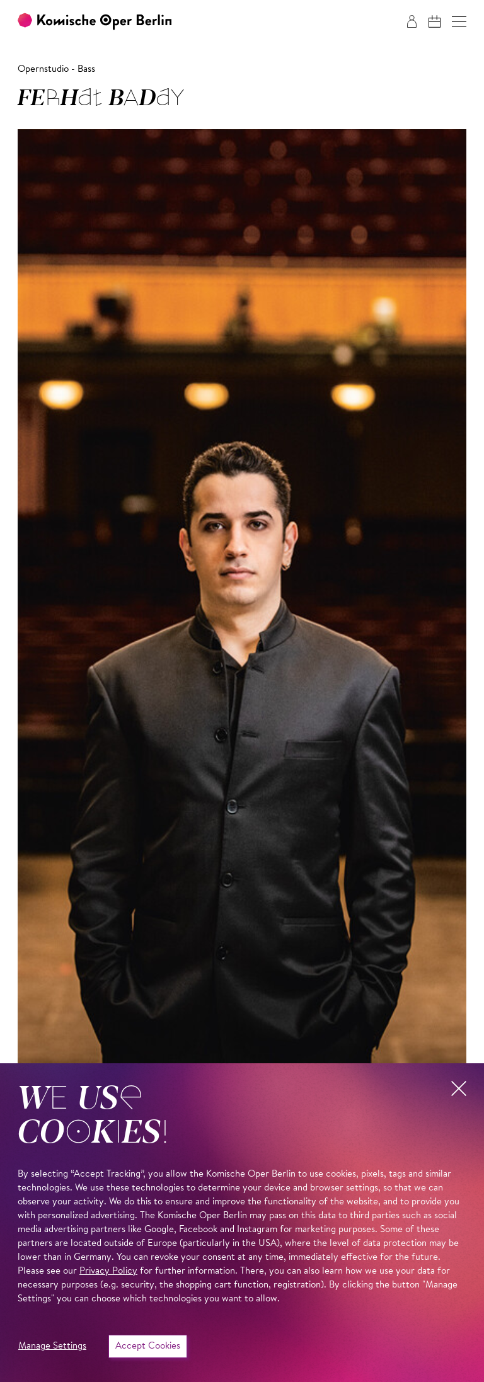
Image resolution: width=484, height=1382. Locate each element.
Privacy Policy (108, 1271)
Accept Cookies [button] (147, 1346)
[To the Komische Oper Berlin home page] (94, 21)
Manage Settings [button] (52, 1346)
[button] (459, 21)
